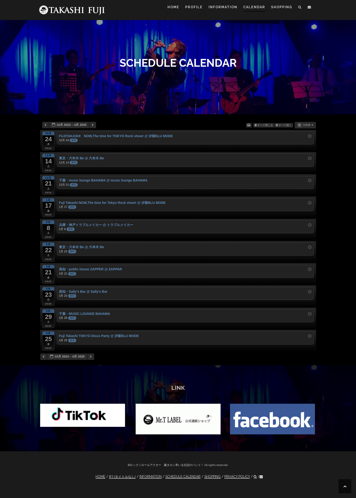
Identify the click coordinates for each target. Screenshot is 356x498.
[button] (300, 8)
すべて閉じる (264, 125)
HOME (173, 7)
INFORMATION (223, 7)
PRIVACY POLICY (237, 476)
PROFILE (194, 7)
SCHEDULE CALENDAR (183, 476)
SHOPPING (281, 7)
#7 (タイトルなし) (122, 476)
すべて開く (284, 125)
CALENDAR (254, 7)
